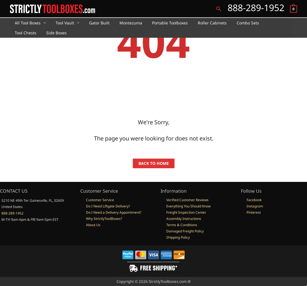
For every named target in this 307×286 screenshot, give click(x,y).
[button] (218, 8)
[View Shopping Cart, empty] (293, 8)
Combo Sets (235, 23)
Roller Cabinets (201, 23)
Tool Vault (62, 23)
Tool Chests (265, 23)
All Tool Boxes (27, 23)
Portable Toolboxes (161, 23)
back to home (153, 163)
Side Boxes (24, 32)
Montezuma (124, 23)
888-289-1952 (12, 213)
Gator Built (94, 23)
